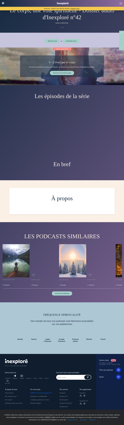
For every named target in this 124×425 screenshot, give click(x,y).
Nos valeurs (8, 400)
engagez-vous (75, 8)
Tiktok (41, 378)
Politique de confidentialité (38, 396)
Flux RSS (7, 382)
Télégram (15, 377)
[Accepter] (83, 420)
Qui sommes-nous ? (11, 396)
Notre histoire (9, 393)
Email (110, 376)
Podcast (46, 378)
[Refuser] (92, 420)
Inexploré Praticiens (65, 403)
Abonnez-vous (52, 41)
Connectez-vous (71, 41)
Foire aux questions (110, 369)
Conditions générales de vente (39, 400)
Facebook (28, 378)
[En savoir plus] (72, 420)
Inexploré (62, 393)
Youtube (21, 377)
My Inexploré (63, 400)
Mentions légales (35, 403)
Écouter (6, 285)
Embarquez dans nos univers (14, 403)
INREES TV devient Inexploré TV (41, 393)
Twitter (35, 378)
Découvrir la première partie (62, 73)
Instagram (7, 378)
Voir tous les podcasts (62, 293)
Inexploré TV (63, 396)
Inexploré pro (63, 406)
